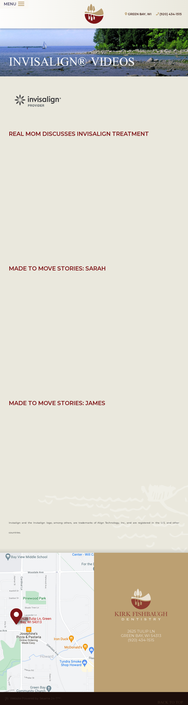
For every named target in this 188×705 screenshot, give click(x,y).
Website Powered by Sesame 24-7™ (32, 698)
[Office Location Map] (16, 616)
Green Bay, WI (138, 14)
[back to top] (170, 698)
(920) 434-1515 (171, 14)
